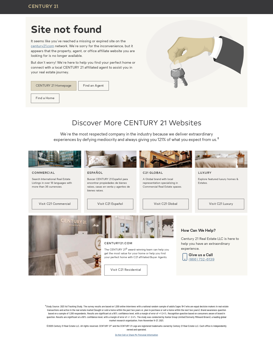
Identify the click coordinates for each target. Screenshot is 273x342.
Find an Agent (93, 85)
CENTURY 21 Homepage (53, 85)
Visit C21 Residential (126, 270)
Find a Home (45, 98)
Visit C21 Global (165, 204)
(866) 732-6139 (201, 259)
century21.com (42, 46)
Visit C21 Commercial (55, 204)
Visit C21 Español (110, 204)
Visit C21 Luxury (221, 204)
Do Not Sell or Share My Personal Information (136, 334)
